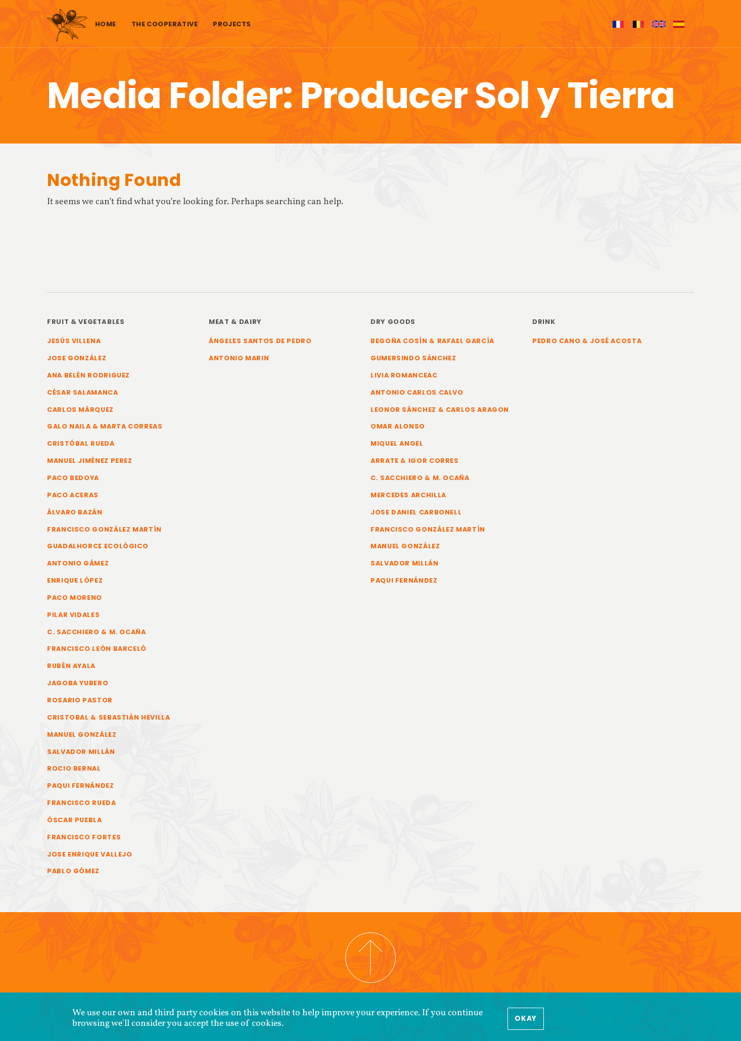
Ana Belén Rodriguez (88, 375)
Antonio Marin (239, 358)
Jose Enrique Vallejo (89, 854)
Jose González (76, 358)
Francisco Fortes (84, 837)
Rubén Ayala (71, 665)
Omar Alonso (397, 426)
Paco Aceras (73, 495)
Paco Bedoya (73, 478)
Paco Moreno (74, 597)
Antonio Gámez (78, 563)
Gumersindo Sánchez (413, 358)
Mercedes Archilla (408, 495)
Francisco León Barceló (97, 648)
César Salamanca (82, 392)
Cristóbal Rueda (81, 443)
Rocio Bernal (74, 768)
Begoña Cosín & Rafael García (432, 341)
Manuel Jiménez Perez (89, 460)
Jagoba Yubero (77, 683)
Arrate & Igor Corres (414, 460)
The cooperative (164, 24)
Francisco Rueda (81, 802)
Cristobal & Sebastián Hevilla (108, 717)
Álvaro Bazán (75, 512)
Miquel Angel (397, 443)
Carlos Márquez (80, 409)
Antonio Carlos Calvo (417, 392)
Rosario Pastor (80, 700)
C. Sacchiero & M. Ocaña (96, 632)
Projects (232, 24)
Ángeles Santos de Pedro (260, 341)
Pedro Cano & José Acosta (586, 341)
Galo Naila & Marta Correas (105, 426)
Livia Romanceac (404, 375)
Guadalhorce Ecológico (97, 546)
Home (105, 24)
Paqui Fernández (80, 785)
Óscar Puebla (74, 820)
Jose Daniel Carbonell (415, 512)
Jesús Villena (74, 341)
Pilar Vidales (73, 614)
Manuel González (82, 734)
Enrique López (75, 580)
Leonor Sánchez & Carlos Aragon (439, 409)
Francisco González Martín (104, 529)
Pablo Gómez (73, 871)
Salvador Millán (81, 751)
